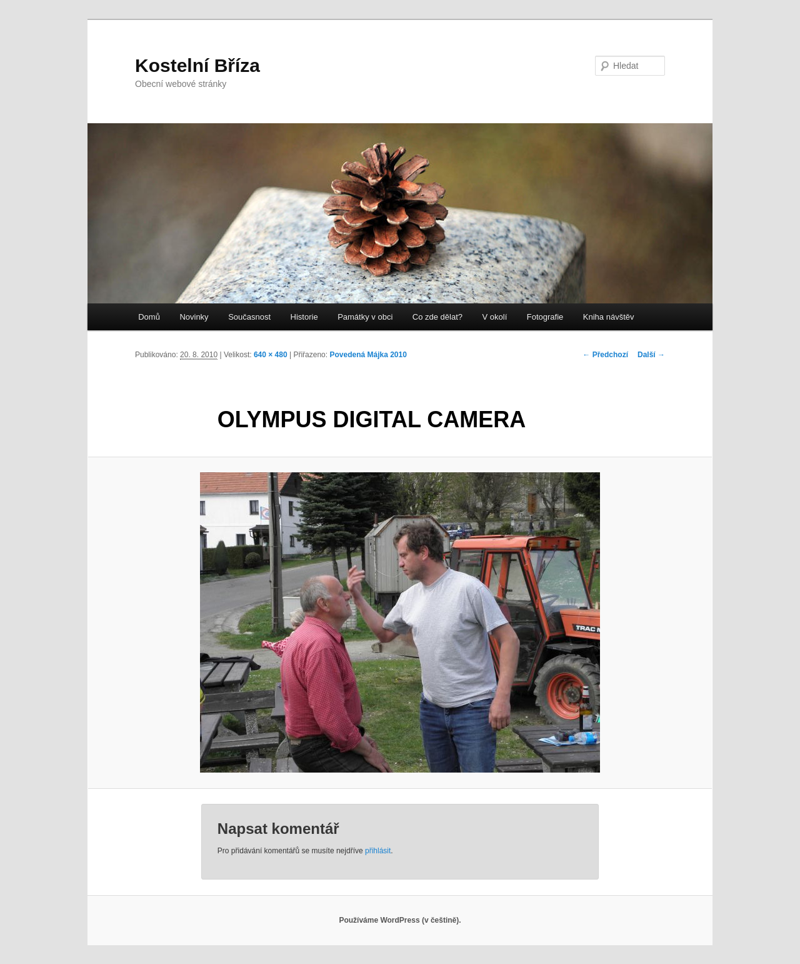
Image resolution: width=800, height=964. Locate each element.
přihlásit (378, 850)
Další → (651, 354)
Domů (149, 317)
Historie (304, 317)
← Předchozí (605, 354)
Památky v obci (365, 317)
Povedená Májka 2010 (367, 354)
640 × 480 (271, 354)
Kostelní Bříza (197, 65)
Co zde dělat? (437, 317)
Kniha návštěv (608, 317)
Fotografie (545, 317)
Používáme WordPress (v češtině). (400, 920)
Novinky (193, 317)
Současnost (249, 317)
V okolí (495, 317)
